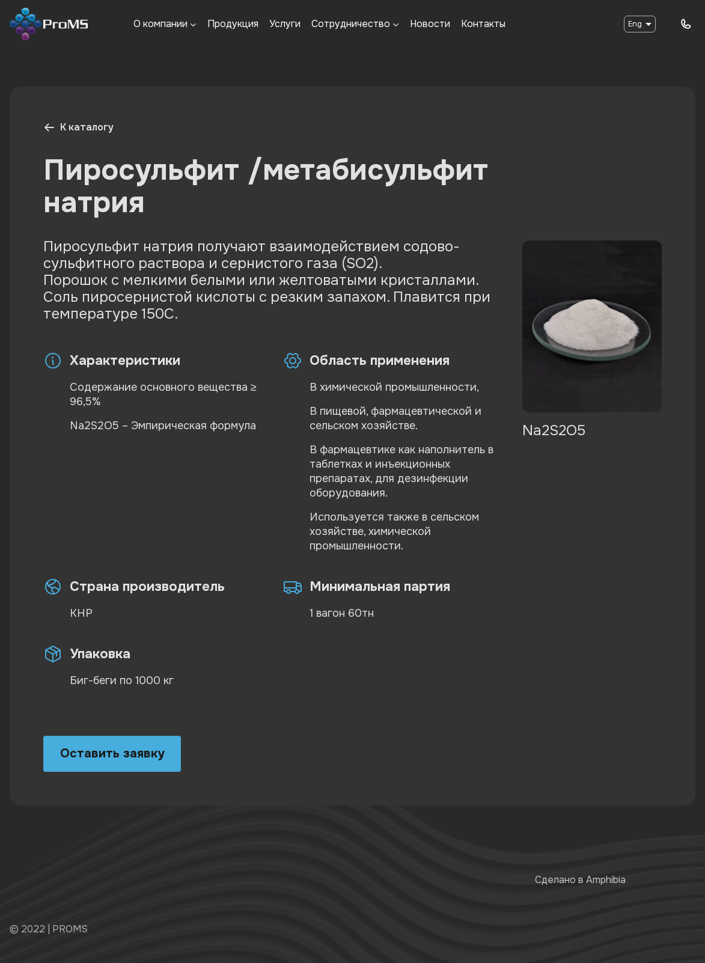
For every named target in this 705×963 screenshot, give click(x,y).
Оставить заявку (112, 753)
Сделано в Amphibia (580, 879)
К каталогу (78, 127)
